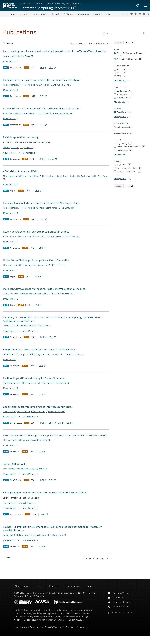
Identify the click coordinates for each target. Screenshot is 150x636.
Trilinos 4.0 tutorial (14, 463)
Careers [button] (96, 14)
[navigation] (78, 43)
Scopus (52, 159)
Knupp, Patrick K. (11, 56)
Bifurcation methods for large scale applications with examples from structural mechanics (55, 435)
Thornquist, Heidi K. (12, 176)
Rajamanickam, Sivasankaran (17, 236)
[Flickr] (136, 14)
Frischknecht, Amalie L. (64, 113)
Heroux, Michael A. (29, 84)
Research (25, 3)
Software (68, 14)
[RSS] (148, 14)
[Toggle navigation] (5, 14)
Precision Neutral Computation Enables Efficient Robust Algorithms (42, 108)
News (12, 14)
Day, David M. (26, 56)
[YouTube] (131, 14)
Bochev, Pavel (23, 411)
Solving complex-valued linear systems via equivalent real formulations (44, 492)
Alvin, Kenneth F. (44, 535)
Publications (83, 14)
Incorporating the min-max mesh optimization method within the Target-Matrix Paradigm (55, 51)
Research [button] (23, 14)
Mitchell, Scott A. (11, 147)
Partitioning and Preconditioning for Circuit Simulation (34, 378)
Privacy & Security (35, 596)
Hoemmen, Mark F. (32, 176)
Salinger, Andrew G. (26, 440)
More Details (10, 61)
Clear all (130, 42)
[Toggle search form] (138, 5)
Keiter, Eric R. (58, 265)
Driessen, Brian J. (27, 535)
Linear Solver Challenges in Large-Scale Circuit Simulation (36, 260)
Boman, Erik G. (39, 236)
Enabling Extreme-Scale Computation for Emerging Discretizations (41, 79)
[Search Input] (124, 33)
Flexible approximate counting (20, 137)
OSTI (52, 67)
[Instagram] (140, 14)
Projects (56, 14)
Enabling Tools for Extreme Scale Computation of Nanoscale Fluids (41, 202)
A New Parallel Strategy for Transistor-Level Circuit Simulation (39, 349)
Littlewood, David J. (62, 84)
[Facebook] (123, 14)
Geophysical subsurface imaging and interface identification (38, 406)
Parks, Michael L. (11, 84)
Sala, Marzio (9, 468)
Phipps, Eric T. (9, 440)
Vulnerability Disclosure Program (69, 627)
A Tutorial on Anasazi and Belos (21, 171)
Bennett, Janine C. (28, 325)
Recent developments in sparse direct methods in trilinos (36, 231)
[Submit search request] (144, 33)
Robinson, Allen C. (56, 411)
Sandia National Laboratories (28, 610)
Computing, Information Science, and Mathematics (57, 3)
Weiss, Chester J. (39, 411)
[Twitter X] (127, 14)
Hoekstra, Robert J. (75, 354)
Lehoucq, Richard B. (70, 176)
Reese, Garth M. (10, 535)
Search (109, 14)
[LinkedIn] (144, 14)
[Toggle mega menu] (145, 5)
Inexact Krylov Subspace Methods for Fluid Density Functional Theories (44, 288)
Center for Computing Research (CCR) (48, 8)
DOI (43, 67)
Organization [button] (40, 14)
